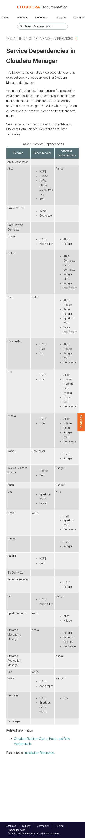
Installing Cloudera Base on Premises (39, 38)
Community (43, 826)
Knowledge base (16, 830)
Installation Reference (39, 753)
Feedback (81, 422)
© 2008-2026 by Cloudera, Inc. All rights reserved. (34, 833)
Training (59, 826)
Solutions (21, 17)
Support (61, 17)
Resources (41, 17)
